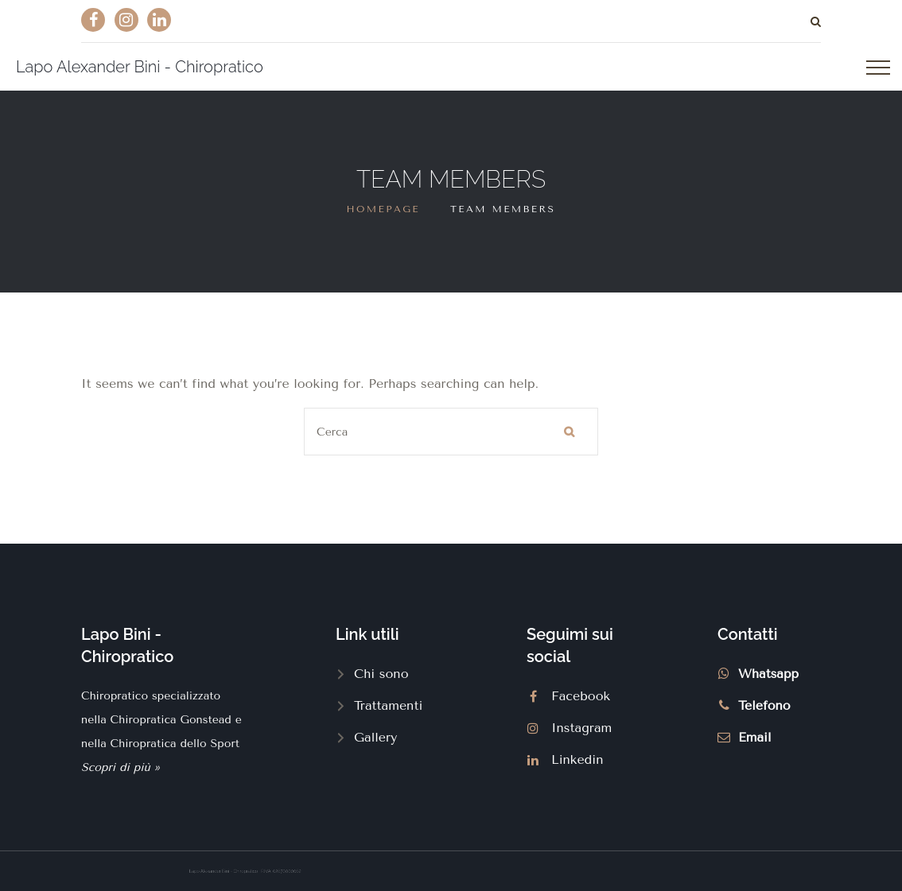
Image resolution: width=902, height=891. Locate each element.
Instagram (581, 727)
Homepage (383, 209)
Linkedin (577, 759)
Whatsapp (768, 673)
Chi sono (381, 673)
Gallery (375, 737)
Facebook (580, 695)
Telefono (764, 705)
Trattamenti (388, 705)
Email (755, 737)
